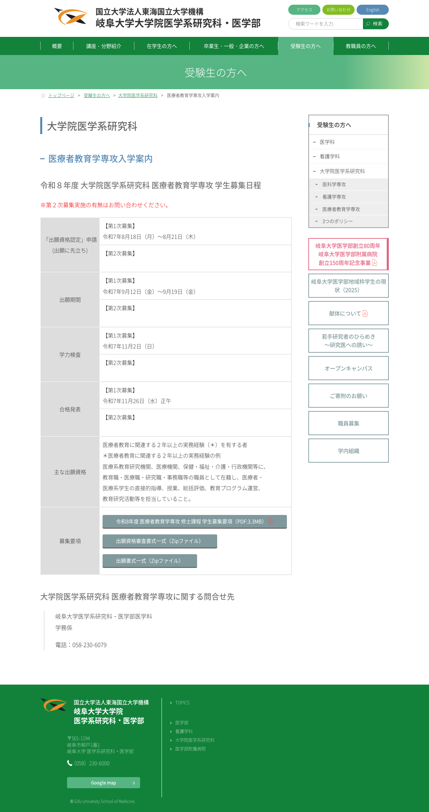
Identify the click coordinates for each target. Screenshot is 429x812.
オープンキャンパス (348, 368)
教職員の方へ (361, 46)
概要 (57, 46)
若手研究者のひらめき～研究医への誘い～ (348, 340)
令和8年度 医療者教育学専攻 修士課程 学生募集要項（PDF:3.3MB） (191, 521)
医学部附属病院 (190, 748)
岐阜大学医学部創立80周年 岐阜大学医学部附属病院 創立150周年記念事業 (347, 254)
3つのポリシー (337, 221)
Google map (103, 782)
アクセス (304, 10)
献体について (345, 313)
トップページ (61, 95)
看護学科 (330, 156)
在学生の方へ (162, 46)
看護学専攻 (334, 196)
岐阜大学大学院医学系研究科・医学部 (178, 18)
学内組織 (348, 451)
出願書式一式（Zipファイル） (150, 560)
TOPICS (182, 702)
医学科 (327, 142)
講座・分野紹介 (103, 46)
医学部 (181, 722)
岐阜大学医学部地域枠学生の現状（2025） (348, 285)
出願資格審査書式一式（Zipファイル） (160, 540)
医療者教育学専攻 (341, 209)
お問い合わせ (338, 10)
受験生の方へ (306, 46)
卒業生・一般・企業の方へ (234, 46)
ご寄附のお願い (348, 396)
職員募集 (348, 423)
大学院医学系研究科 (138, 95)
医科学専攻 (334, 184)
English (372, 10)
